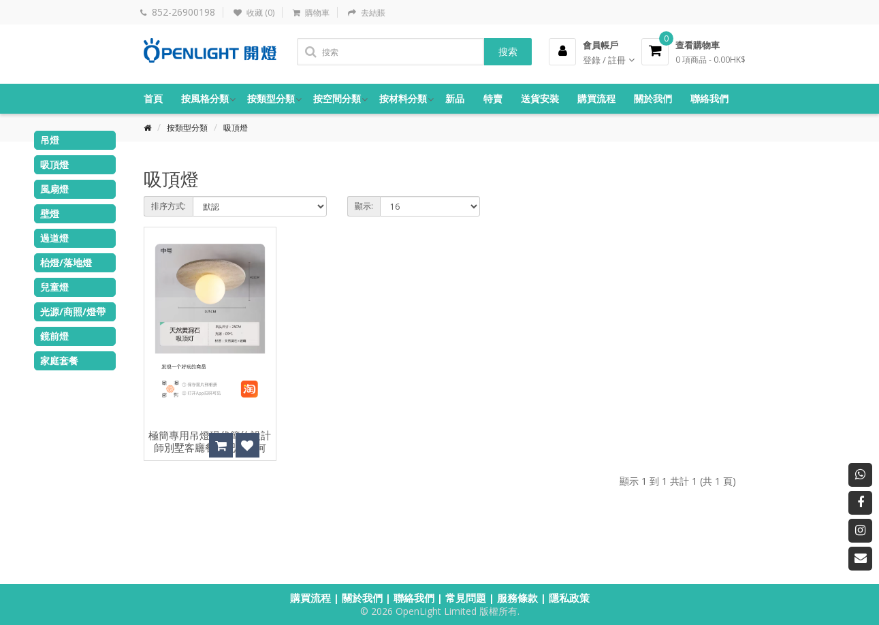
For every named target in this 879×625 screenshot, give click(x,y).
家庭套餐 (59, 360)
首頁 (153, 98)
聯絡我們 (709, 98)
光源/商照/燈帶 (73, 311)
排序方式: (168, 206)
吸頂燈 (235, 127)
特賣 (492, 98)
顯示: (364, 206)
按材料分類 (403, 98)
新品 (454, 98)
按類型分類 (271, 98)
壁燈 (49, 213)
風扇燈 (54, 188)
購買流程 (596, 98)
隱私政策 (569, 598)
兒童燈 (54, 287)
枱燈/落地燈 (66, 262)
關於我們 (653, 98)
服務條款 (517, 598)
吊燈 (49, 139)
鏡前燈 (54, 336)
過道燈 (54, 237)
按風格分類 (205, 98)
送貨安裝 (540, 98)
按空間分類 (337, 98)
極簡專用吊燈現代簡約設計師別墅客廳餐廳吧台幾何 (209, 442)
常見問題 (465, 598)
